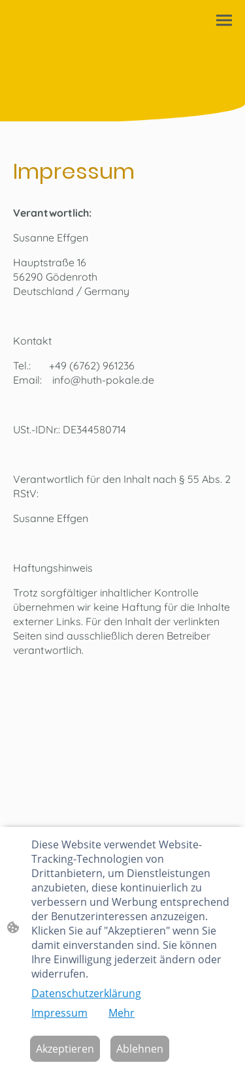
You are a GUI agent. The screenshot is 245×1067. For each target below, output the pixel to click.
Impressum (59, 1013)
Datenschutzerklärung (86, 993)
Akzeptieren (65, 1049)
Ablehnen (139, 1049)
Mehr (121, 1013)
